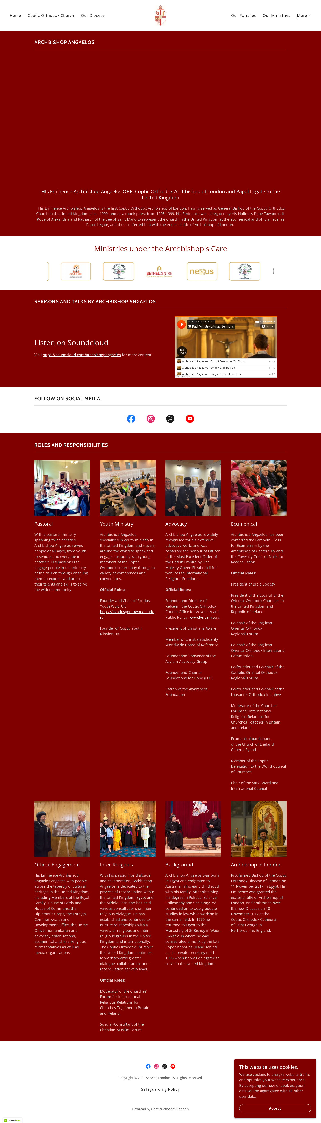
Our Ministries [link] (277, 15)
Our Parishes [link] (243, 15)
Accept (275, 1108)
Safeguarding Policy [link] (160, 1089)
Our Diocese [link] (93, 15)
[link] (160, 14)
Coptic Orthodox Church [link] (51, 15)
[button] (304, 16)
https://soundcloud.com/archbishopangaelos (82, 354)
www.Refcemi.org (204, 617)
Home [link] (15, 15)
